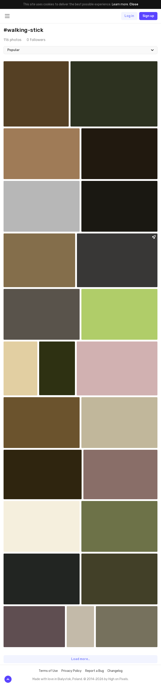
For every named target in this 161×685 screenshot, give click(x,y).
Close (133, 4)
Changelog (115, 671)
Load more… (80, 659)
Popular (13, 50)
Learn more (120, 4)
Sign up (148, 16)
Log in (129, 16)
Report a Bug (94, 671)
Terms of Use (48, 671)
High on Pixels (118, 679)
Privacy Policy (71, 671)
